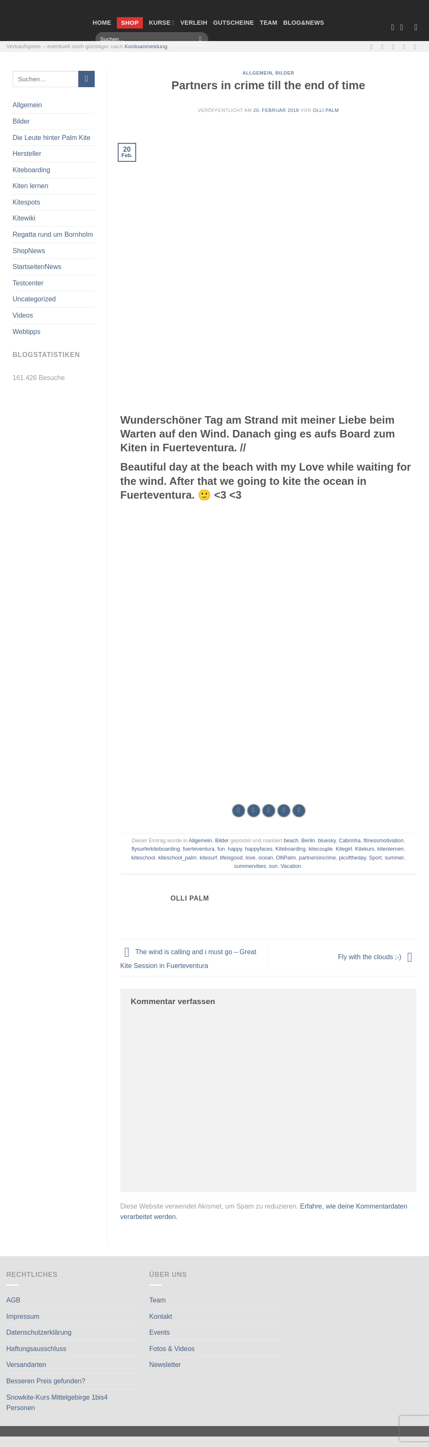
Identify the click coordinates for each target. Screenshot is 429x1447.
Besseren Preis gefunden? (45, 1381)
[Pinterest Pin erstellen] (284, 811)
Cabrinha (350, 840)
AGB (13, 1300)
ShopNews (29, 250)
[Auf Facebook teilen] (239, 811)
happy (235, 849)
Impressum (22, 1316)
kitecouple (320, 849)
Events (159, 1332)
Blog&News (303, 22)
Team (268, 22)
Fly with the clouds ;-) (377, 957)
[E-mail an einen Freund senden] (269, 811)
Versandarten (26, 1364)
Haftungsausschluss (36, 1348)
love (250, 857)
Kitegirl (344, 849)
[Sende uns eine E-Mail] (395, 46)
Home (102, 22)
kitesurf (208, 857)
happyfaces (258, 849)
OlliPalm (286, 857)
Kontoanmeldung (146, 46)
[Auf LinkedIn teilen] (299, 811)
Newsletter (165, 1364)
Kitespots (26, 202)
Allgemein (27, 105)
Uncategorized (34, 299)
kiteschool (143, 857)
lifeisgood (231, 857)
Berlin (308, 840)
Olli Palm (326, 110)
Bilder (21, 121)
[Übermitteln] (200, 39)
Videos (23, 315)
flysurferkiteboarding (156, 849)
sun (273, 866)
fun (221, 849)
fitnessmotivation (383, 840)
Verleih (193, 22)
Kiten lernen (30, 185)
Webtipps (26, 331)
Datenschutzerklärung (39, 1332)
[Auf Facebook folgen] (373, 46)
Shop (130, 22)
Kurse (161, 23)
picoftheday (352, 857)
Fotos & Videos (171, 1348)
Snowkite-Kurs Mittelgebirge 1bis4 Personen (57, 1403)
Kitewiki (24, 218)
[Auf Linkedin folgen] (417, 46)
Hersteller (27, 153)
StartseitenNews (37, 266)
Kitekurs (364, 849)
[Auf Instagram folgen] (384, 46)
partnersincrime (317, 857)
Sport (375, 857)
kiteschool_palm (177, 857)
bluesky (327, 840)
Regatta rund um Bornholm (53, 234)
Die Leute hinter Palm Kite (51, 137)
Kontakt (160, 1316)
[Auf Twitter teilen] (254, 811)
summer (394, 857)
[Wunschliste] (392, 27)
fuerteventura (198, 849)
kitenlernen (390, 849)
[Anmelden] (418, 27)
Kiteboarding (31, 169)
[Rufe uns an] (406, 46)
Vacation (291, 866)
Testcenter (28, 283)
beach (291, 840)
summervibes (250, 866)
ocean (265, 857)
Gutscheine (233, 22)
